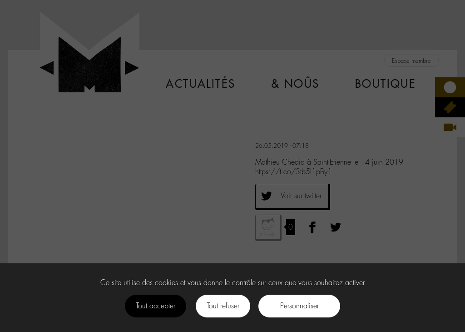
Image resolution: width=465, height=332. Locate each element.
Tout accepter (155, 306)
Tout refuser (223, 306)
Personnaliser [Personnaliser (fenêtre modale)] (299, 306)
